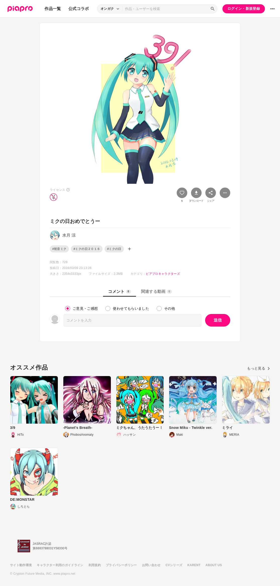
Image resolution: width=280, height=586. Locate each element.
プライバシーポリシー (121, 565)
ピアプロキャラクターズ (163, 274)
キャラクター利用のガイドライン (60, 565)
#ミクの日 (114, 249)
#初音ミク (59, 249)
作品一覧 (52, 9)
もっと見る (258, 368)
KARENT (194, 565)
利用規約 (94, 565)
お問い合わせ (151, 565)
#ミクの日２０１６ (86, 249)
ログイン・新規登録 (243, 9)
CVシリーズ (174, 565)
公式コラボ (78, 9)
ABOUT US (214, 565)
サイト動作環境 (21, 565)
